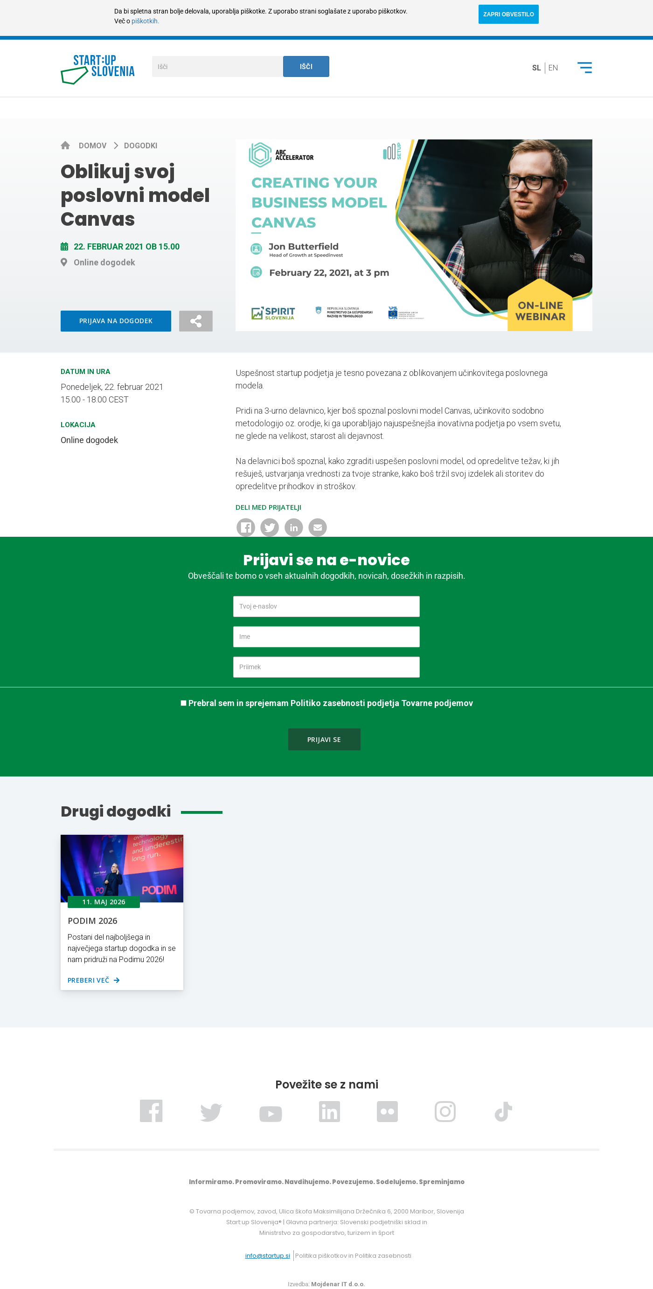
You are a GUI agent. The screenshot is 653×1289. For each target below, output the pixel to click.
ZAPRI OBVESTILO (508, 14)
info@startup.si (267, 1255)
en (553, 67)
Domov (93, 145)
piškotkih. (146, 21)
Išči (306, 66)
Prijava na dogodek (116, 320)
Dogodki (140, 145)
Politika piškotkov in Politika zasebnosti (353, 1255)
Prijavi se (324, 739)
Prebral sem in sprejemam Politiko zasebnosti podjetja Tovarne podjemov (330, 703)
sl (536, 67)
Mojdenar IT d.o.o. (338, 1284)
